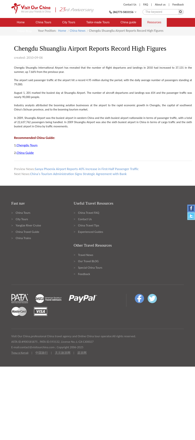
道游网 (82, 353)
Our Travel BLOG (88, 261)
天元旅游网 (62, 353)
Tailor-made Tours (98, 22)
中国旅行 (41, 353)
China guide (128, 22)
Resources (154, 22)
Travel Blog (24, 31)
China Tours (43, 22)
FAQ (145, 4)
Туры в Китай (19, 353)
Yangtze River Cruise (28, 225)
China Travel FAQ (88, 213)
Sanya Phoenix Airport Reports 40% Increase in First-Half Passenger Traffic (87, 169)
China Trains (23, 238)
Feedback (178, 4)
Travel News (85, 255)
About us (160, 4)
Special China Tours (90, 268)
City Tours (68, 22)
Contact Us (129, 4)
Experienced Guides (90, 232)
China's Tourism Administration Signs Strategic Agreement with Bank (78, 174)
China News (77, 31)
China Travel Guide (27, 232)
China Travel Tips (88, 225)
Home (21, 22)
